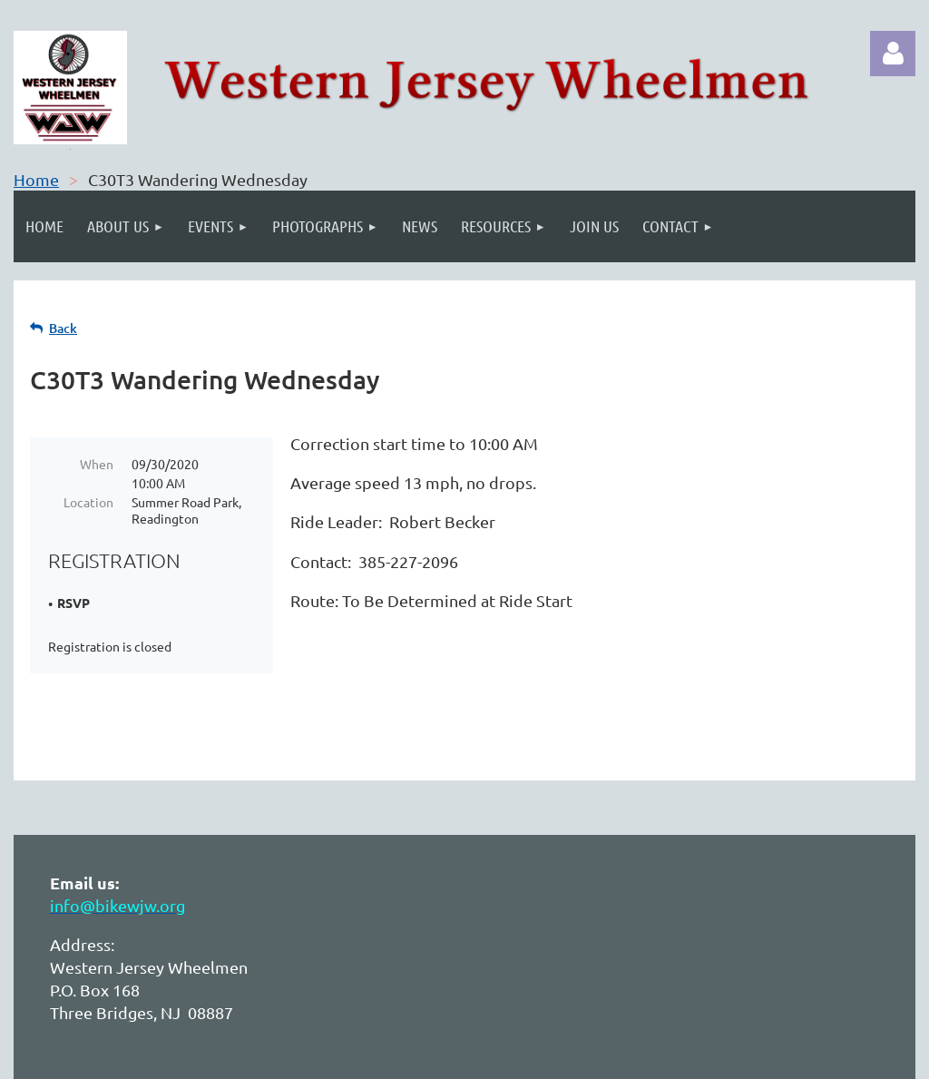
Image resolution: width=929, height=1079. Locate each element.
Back (63, 328)
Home (36, 179)
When (96, 464)
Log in (892, 53)
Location (88, 502)
